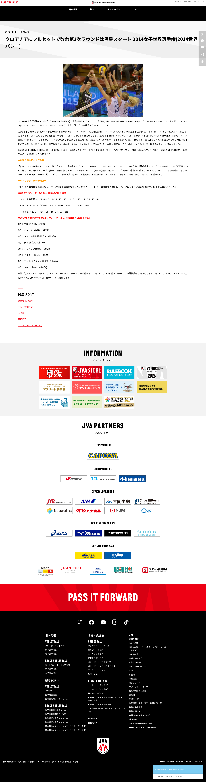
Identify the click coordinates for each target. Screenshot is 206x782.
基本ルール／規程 (95, 693)
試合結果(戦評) (25, 300)
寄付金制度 (134, 639)
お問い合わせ (51, 762)
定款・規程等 (135, 662)
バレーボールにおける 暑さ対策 (101, 666)
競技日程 (22, 319)
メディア (176, 3)
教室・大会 (93, 674)
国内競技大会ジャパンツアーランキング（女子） (66, 730)
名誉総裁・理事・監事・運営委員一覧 (145, 703)
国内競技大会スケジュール (56, 698)
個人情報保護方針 (9, 762)
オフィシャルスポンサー (139, 686)
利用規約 (21, 762)
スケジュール (51, 690)
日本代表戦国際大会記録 (55, 713)
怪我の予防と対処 (95, 658)
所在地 (75, 762)
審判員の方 (93, 722)
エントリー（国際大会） (98, 689)
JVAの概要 (133, 643)
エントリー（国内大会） (98, 685)
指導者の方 (93, 718)
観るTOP (50, 680)
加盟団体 (133, 674)
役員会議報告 (135, 711)
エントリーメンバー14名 (30, 325)
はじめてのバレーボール (98, 645)
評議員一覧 (134, 699)
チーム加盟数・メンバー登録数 (142, 727)
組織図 (132, 695)
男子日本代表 (51, 649)
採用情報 (133, 719)
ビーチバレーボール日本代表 (57, 665)
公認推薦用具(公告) (137, 691)
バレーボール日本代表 (54, 645)
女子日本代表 (51, 653)
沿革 (131, 670)
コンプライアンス (136, 682)
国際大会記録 (51, 694)
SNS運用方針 (31, 762)
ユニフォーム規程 (95, 649)
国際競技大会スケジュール (56, 718)
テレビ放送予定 (25, 306)
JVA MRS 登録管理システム (141, 723)
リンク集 (41, 762)
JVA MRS (185, 3)
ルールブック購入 (95, 653)
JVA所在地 (133, 654)
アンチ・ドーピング (96, 670)
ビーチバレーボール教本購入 (100, 704)
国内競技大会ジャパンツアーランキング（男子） (66, 726)
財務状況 (133, 678)
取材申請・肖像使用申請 (139, 715)
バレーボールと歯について (99, 662)
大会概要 (22, 313)
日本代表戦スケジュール (55, 709)
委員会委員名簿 (135, 707)
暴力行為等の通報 (64, 762)
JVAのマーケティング (138, 666)
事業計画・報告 (135, 658)
